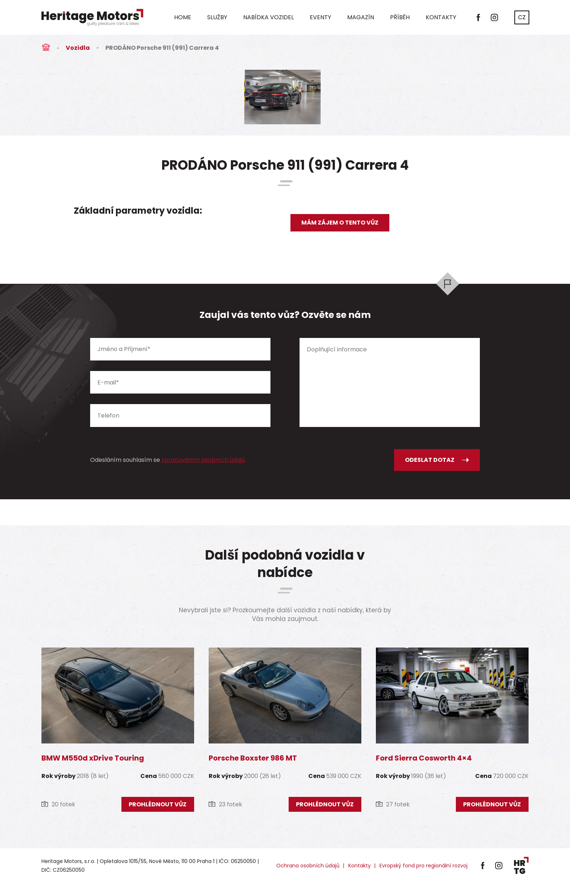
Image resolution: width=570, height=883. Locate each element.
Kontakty (441, 17)
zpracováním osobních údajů (203, 460)
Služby (217, 17)
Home (182, 17)
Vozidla (78, 48)
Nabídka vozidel (268, 17)
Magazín (360, 17)
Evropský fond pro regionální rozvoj (423, 865)
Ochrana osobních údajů (308, 865)
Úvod (45, 48)
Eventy (320, 17)
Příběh (400, 17)
